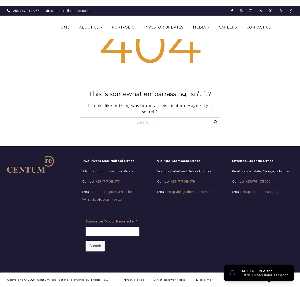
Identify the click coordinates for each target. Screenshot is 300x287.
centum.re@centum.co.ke (112, 192)
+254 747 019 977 (108, 181)
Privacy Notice (132, 279)
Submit (95, 246)
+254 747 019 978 (183, 181)
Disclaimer (204, 279)
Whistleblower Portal (102, 199)
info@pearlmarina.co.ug (260, 192)
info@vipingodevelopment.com (191, 192)
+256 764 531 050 (258, 181)
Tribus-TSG (99, 279)
